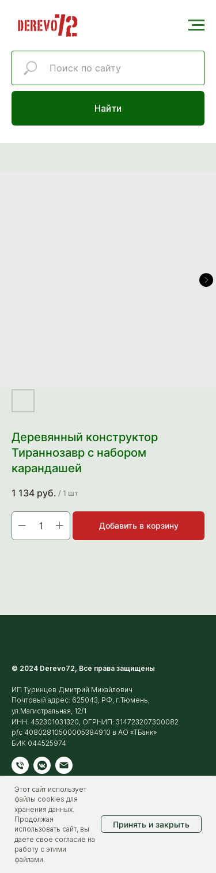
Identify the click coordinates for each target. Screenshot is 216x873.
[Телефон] (20, 765)
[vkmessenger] (42, 765)
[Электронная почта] (64, 765)
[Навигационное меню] (196, 25)
